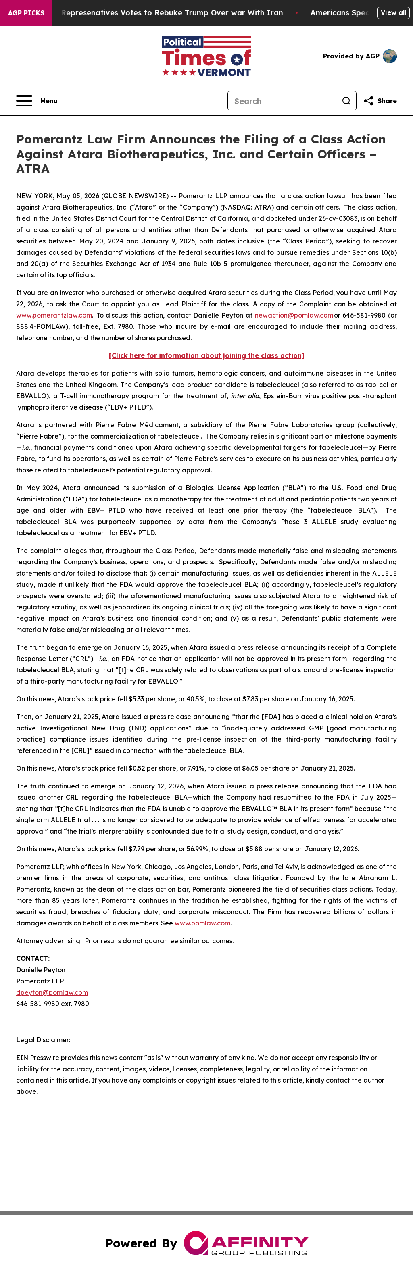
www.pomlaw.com (202, 923)
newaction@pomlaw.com (294, 315)
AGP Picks (26, 13)
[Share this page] (380, 101)
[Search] (282, 100)
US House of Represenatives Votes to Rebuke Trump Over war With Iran (152, 12)
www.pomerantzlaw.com (54, 315)
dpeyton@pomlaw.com (52, 992)
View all (393, 12)
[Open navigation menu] (37, 101)
